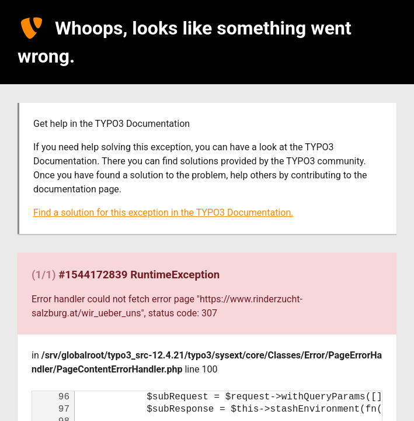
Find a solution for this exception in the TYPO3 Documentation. (163, 212)
